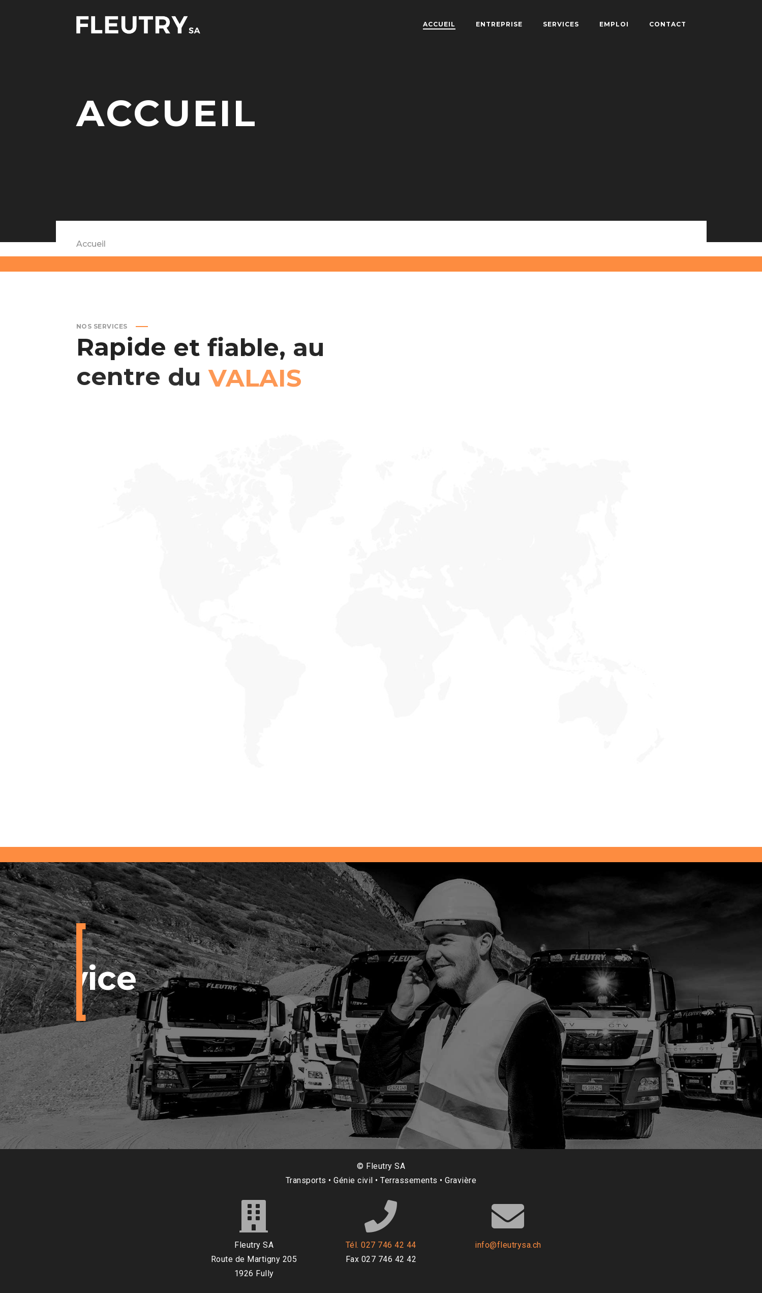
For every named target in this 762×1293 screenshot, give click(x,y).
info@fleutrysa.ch (508, 1245)
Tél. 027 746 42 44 (381, 1245)
